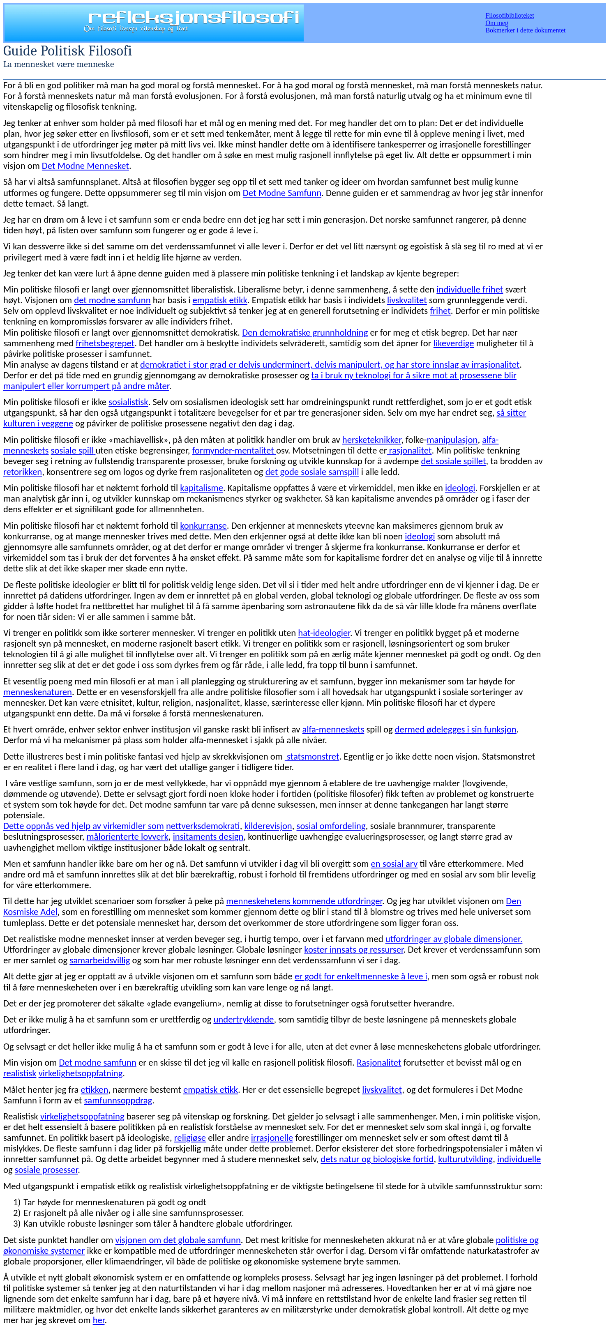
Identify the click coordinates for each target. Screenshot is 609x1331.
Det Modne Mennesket (85, 165)
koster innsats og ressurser (353, 949)
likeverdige (454, 343)
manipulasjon (452, 439)
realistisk (20, 1073)
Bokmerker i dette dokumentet (525, 30)
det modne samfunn (112, 300)
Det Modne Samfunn (282, 192)
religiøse (190, 1137)
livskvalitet (407, 300)
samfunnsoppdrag (118, 1100)
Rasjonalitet (379, 1062)
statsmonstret (312, 756)
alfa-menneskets (333, 729)
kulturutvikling (465, 1159)
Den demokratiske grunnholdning (305, 332)
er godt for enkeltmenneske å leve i (361, 976)
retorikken (22, 471)
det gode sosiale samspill (312, 471)
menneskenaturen (37, 692)
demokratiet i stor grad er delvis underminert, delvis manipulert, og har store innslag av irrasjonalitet (329, 364)
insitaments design (208, 836)
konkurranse (203, 525)
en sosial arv (394, 863)
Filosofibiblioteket (509, 15)
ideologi (460, 487)
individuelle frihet (469, 289)
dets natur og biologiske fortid (377, 1159)
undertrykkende (243, 1019)
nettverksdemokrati (203, 825)
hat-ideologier (324, 632)
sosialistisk (128, 402)
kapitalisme (201, 487)
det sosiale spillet (453, 461)
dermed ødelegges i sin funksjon (456, 729)
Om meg (496, 22)
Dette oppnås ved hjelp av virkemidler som (83, 825)
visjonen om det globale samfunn (178, 1240)
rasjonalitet (410, 450)
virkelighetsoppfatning (81, 1073)
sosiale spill (72, 450)
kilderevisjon (268, 825)
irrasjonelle (272, 1137)
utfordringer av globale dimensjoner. (454, 938)
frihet (440, 310)
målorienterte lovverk (127, 836)
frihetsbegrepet (105, 343)
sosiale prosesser (46, 1169)
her (99, 1320)
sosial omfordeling (331, 825)
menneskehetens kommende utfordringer (304, 901)
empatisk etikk (220, 300)
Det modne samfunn (97, 1062)
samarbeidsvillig (99, 960)
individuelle (519, 1159)
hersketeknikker (371, 439)
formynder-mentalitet (233, 450)
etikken (94, 1089)
